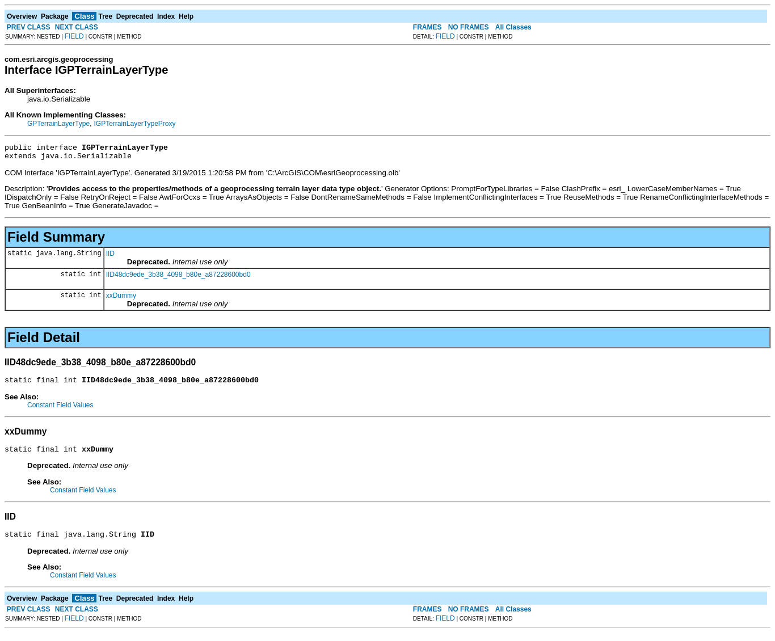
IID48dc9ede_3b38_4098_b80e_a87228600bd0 (178, 278)
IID (110, 257)
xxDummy (121, 299)
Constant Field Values (60, 410)
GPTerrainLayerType (58, 124)
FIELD (74, 36)
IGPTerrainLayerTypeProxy (134, 124)
